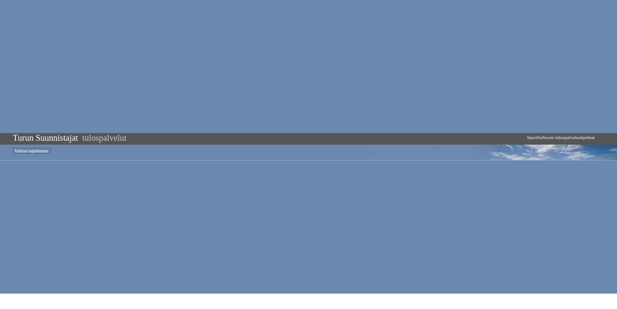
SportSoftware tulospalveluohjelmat (561, 137)
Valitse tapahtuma (31, 150)
